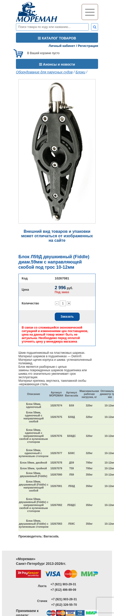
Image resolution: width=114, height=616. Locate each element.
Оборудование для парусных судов (44, 72)
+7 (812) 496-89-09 (63, 590)
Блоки (80, 72)
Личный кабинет (62, 46)
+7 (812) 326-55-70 (64, 605)
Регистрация (88, 46)
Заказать (67, 316)
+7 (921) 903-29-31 (63, 584)
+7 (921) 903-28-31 (64, 599)
